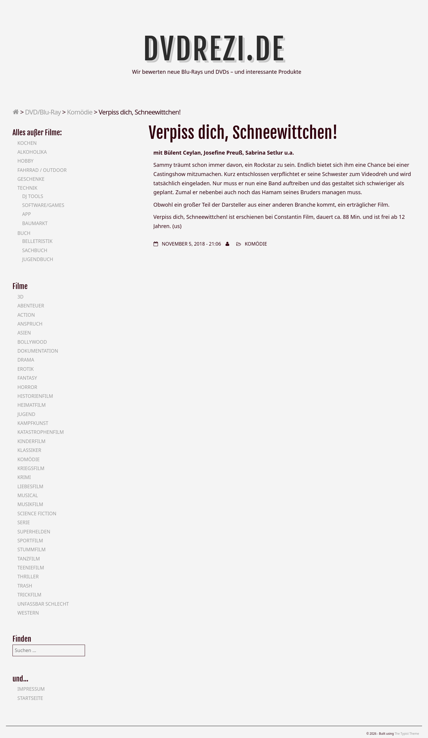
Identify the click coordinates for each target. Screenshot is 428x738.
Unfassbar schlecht (43, 604)
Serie (23, 522)
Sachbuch (34, 250)
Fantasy (27, 378)
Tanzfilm (28, 558)
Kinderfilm (31, 441)
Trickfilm (29, 594)
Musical (27, 495)
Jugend (26, 414)
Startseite (30, 698)
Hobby (25, 161)
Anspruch (29, 324)
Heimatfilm (31, 405)
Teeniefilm (30, 567)
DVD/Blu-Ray (43, 111)
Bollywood (32, 342)
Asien (24, 332)
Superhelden (33, 531)
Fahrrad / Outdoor (42, 170)
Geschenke (30, 179)
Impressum (31, 689)
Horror (27, 387)
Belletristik (37, 241)
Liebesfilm (30, 486)
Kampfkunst (32, 423)
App (26, 214)
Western (28, 613)
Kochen (27, 143)
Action (26, 315)
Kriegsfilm (30, 468)
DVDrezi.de (214, 49)
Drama (25, 360)
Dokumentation (37, 351)
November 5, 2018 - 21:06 (191, 244)
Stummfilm (31, 549)
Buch (23, 233)
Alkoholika (32, 152)
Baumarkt (35, 223)
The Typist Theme (406, 733)
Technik (27, 188)
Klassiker (29, 450)
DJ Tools (32, 196)
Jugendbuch (37, 259)
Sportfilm (30, 540)
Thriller (28, 576)
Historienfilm (35, 396)
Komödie (79, 111)
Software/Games (43, 205)
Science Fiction (36, 513)
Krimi (24, 477)
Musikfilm (30, 504)
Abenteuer (30, 305)
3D (20, 296)
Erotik (25, 369)
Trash (24, 585)
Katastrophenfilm (40, 432)
